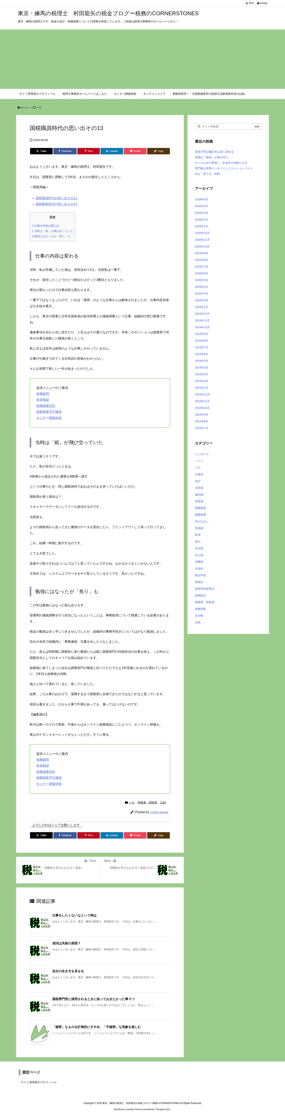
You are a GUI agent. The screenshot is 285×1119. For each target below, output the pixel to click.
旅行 (197, 541)
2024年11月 (202, 320)
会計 (197, 481)
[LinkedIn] (112, 151)
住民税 (199, 487)
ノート (199, 460)
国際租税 (200, 508)
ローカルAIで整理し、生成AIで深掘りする (221, 162)
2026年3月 (201, 212)
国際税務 (200, 514)
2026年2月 (201, 219)
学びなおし (202, 521)
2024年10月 (202, 327)
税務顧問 (42, 393)
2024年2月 (201, 381)
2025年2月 (201, 300)
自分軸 (199, 615)
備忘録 (199, 494)
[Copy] (158, 151)
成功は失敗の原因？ (66, 943)
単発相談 (42, 399)
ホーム (24, 107)
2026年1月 (201, 226)
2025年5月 (201, 280)
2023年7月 (201, 428)
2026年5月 (201, 199)
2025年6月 (201, 273)
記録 (163, 802)
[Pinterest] (88, 151)
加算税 (199, 501)
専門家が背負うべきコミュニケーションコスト (224, 168)
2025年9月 (201, 253)
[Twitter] (41, 151)
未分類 (199, 548)
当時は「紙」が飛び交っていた (52, 231)
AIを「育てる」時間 (207, 173)
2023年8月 (201, 421)
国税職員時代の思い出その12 (56, 204)
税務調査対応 (45, 405)
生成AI (199, 568)
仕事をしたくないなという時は (74, 915)
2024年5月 (201, 360)
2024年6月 (201, 354)
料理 (197, 534)
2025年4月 (201, 286)
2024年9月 (201, 333)
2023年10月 (202, 407)
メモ (38, 107)
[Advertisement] (142, 59)
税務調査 (200, 608)
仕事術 (199, 474)
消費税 (199, 561)
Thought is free (163, 1109)
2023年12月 (202, 394)
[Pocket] (135, 151)
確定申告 (200, 575)
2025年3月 (201, 293)
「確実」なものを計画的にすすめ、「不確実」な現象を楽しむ (96, 1027)
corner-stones (159, 812)
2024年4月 (201, 367)
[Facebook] (65, 151)
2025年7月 (201, 266)
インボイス (202, 454)
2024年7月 (201, 347)
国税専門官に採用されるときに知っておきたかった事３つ (93, 999)
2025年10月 (202, 246)
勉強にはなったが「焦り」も (51, 236)
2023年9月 (201, 414)
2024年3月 (201, 374)
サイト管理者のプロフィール (39, 1082)
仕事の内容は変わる (45, 225)
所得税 (199, 528)
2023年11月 (202, 401)
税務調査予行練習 (49, 411)
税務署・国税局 (147, 802)
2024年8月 (201, 340)
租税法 (199, 582)
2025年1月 (201, 307)
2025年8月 (201, 260)
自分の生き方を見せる (68, 971)
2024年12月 (202, 313)
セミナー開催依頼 (49, 418)
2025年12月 (202, 233)
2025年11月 (202, 239)
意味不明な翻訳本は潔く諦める (214, 151)
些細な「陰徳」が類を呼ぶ (211, 157)
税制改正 (200, 595)
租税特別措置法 (204, 588)
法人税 (199, 555)
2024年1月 (201, 387)
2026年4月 (201, 206)
